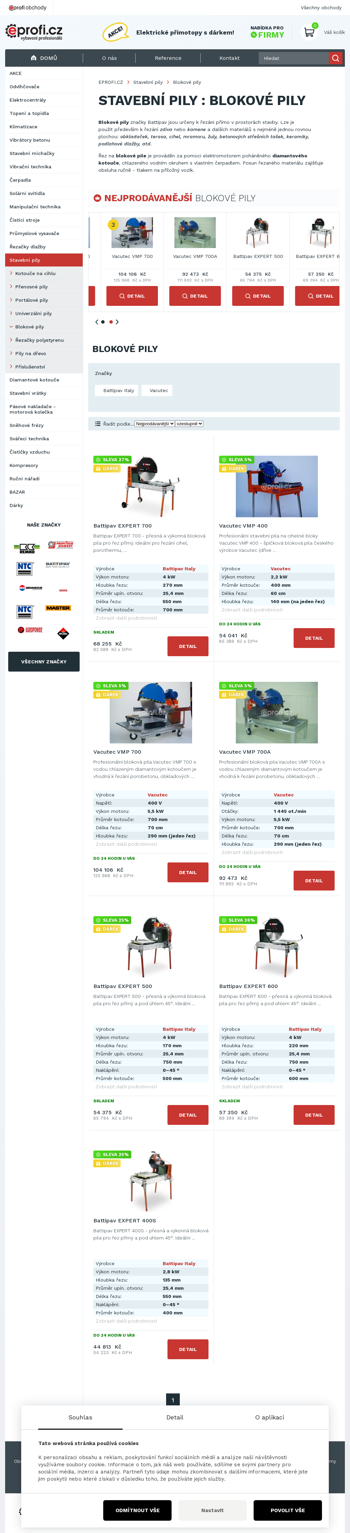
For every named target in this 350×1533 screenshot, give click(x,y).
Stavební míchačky (32, 153)
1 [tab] (103, 322)
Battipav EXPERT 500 (122, 986)
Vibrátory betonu (30, 140)
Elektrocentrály (28, 100)
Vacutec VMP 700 (245, 256)
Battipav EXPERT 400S (124, 1220)
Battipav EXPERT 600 (248, 986)
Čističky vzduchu (30, 452)
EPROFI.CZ (110, 82)
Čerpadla (20, 180)
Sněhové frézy (26, 425)
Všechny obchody (321, 7)
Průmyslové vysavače (34, 233)
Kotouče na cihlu (35, 273)
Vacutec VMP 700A (308, 256)
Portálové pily (31, 300)
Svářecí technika (29, 438)
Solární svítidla (27, 193)
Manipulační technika (35, 206)
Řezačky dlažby (27, 246)
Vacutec (158, 390)
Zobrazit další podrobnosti (126, 618)
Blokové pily (29, 326)
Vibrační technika (30, 166)
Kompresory (24, 465)
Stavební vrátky (28, 393)
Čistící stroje (25, 220)
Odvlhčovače (24, 86)
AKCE (16, 73)
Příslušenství (30, 366)
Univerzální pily (33, 313)
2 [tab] (111, 322)
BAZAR (17, 492)
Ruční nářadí (25, 478)
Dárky (16, 505)
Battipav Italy (118, 390)
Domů (44, 58)
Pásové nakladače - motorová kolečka (33, 409)
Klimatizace (23, 126)
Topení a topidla (29, 113)
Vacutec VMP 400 (182, 256)
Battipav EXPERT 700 (120, 256)
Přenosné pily (31, 286)
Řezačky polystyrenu (39, 340)
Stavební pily (25, 260)
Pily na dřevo (30, 353)
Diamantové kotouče (34, 379)
